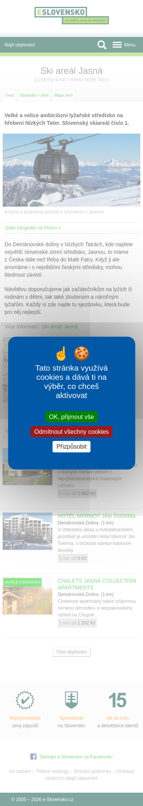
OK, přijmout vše (71, 417)
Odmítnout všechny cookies (71, 431)
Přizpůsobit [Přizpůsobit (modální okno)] (71, 446)
